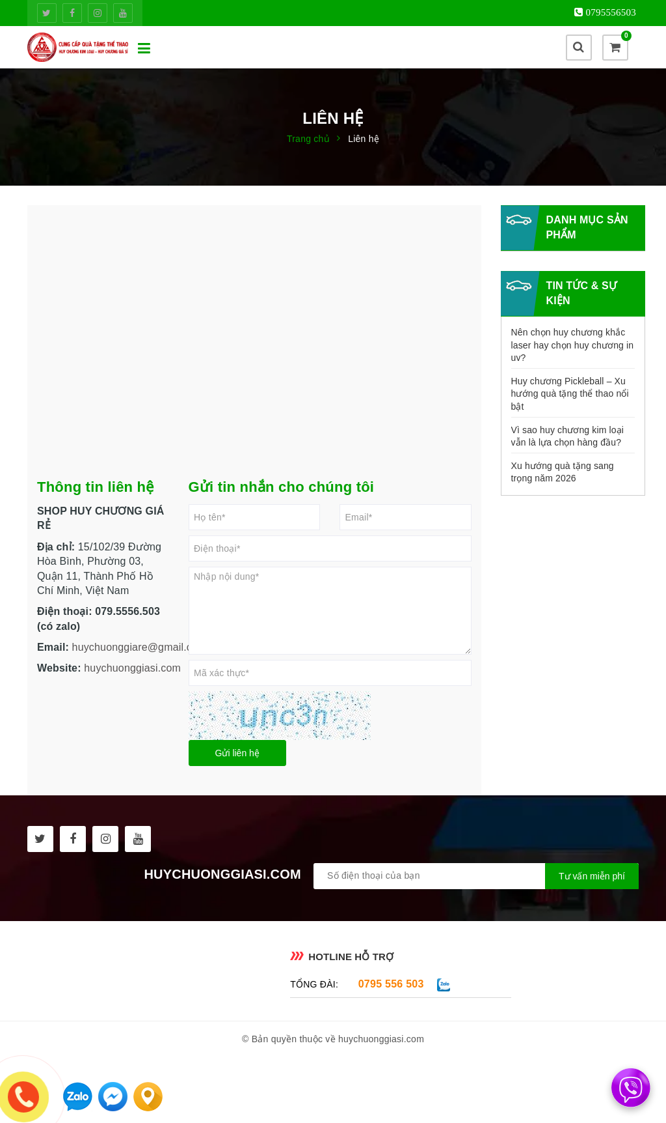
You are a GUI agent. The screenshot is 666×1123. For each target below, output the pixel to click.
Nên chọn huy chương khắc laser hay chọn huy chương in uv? (572, 345)
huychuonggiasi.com (132, 668)
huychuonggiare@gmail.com (139, 647)
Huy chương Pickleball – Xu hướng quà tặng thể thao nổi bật (570, 394)
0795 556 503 (391, 983)
